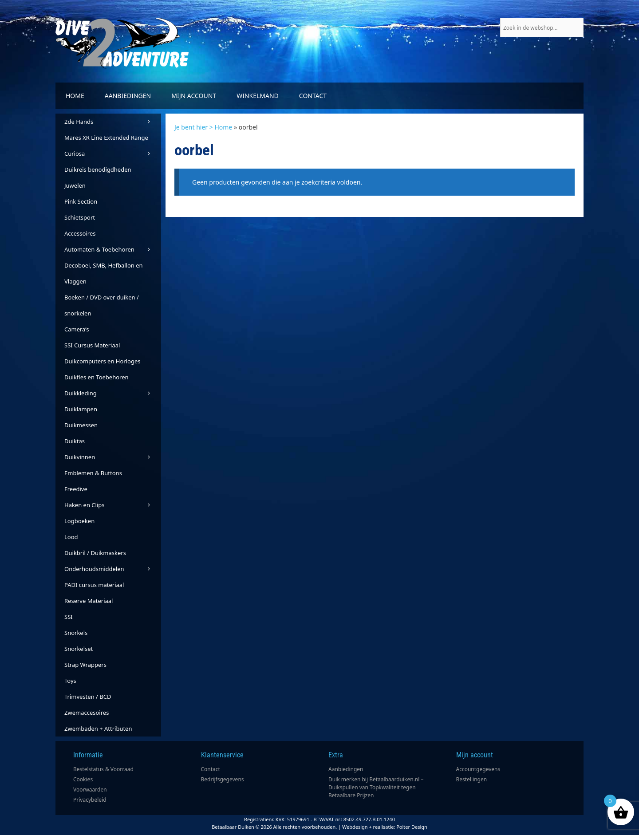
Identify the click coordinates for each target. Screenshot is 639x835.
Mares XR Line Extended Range (106, 138)
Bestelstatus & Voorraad (103, 769)
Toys (70, 681)
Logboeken (79, 521)
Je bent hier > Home (203, 127)
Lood (71, 537)
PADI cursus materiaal (94, 585)
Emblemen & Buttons (93, 473)
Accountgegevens (478, 769)
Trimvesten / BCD (87, 697)
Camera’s (76, 329)
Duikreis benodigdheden (97, 169)
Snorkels (75, 633)
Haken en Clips (112, 505)
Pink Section (80, 201)
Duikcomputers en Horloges (102, 361)
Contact (313, 95)
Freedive (75, 489)
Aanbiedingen (128, 95)
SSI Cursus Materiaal (92, 345)
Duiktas (74, 441)
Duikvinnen (112, 457)
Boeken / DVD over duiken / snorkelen (101, 305)
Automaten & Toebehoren (112, 249)
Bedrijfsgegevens (222, 779)
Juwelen (75, 185)
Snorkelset (78, 649)
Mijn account (193, 95)
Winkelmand (258, 95)
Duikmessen (81, 425)
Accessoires (79, 233)
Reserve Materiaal (88, 601)
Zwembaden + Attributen (98, 729)
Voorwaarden (90, 789)
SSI (68, 617)
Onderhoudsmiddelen (112, 569)
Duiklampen (80, 409)
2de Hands (112, 122)
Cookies (83, 779)
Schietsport (79, 217)
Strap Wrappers (85, 665)
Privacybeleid (89, 799)
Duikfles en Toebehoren (96, 377)
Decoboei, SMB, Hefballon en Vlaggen (103, 273)
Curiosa (112, 153)
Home (75, 95)
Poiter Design (411, 826)
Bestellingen (471, 779)
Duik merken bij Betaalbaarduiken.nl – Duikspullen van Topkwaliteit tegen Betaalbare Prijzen (376, 787)
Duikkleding (112, 393)
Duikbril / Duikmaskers (95, 553)
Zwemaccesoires (86, 713)
